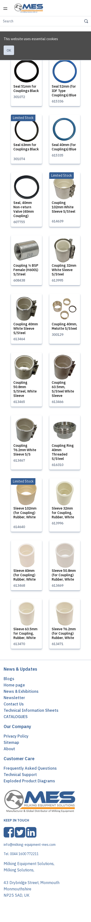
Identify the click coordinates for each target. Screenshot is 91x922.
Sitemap (11, 744)
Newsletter (14, 699)
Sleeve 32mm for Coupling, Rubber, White (63, 514)
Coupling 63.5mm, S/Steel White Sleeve (63, 391)
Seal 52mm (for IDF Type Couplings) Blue (64, 93)
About (9, 751)
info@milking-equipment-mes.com (30, 847)
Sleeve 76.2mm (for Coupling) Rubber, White (64, 635)
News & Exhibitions (21, 693)
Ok (9, 35)
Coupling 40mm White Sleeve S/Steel (25, 330)
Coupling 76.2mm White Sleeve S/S (24, 452)
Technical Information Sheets (31, 712)
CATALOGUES (16, 718)
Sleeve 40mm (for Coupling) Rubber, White (24, 577)
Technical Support (20, 776)
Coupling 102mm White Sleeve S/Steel (63, 209)
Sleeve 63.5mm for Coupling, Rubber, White (25, 635)
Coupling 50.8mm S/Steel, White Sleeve (25, 391)
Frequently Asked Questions (30, 770)
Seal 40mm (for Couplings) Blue (64, 149)
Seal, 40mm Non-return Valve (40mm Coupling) (23, 211)
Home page (14, 687)
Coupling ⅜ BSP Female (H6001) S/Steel (25, 272)
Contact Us (14, 706)
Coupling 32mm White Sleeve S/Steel (64, 272)
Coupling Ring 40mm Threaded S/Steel (63, 454)
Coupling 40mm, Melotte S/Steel (64, 328)
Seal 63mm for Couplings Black (26, 149)
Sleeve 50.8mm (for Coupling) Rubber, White (64, 577)
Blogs (9, 680)
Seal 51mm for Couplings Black (26, 90)
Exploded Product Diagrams (29, 783)
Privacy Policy (16, 738)
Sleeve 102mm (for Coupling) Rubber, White (24, 514)
